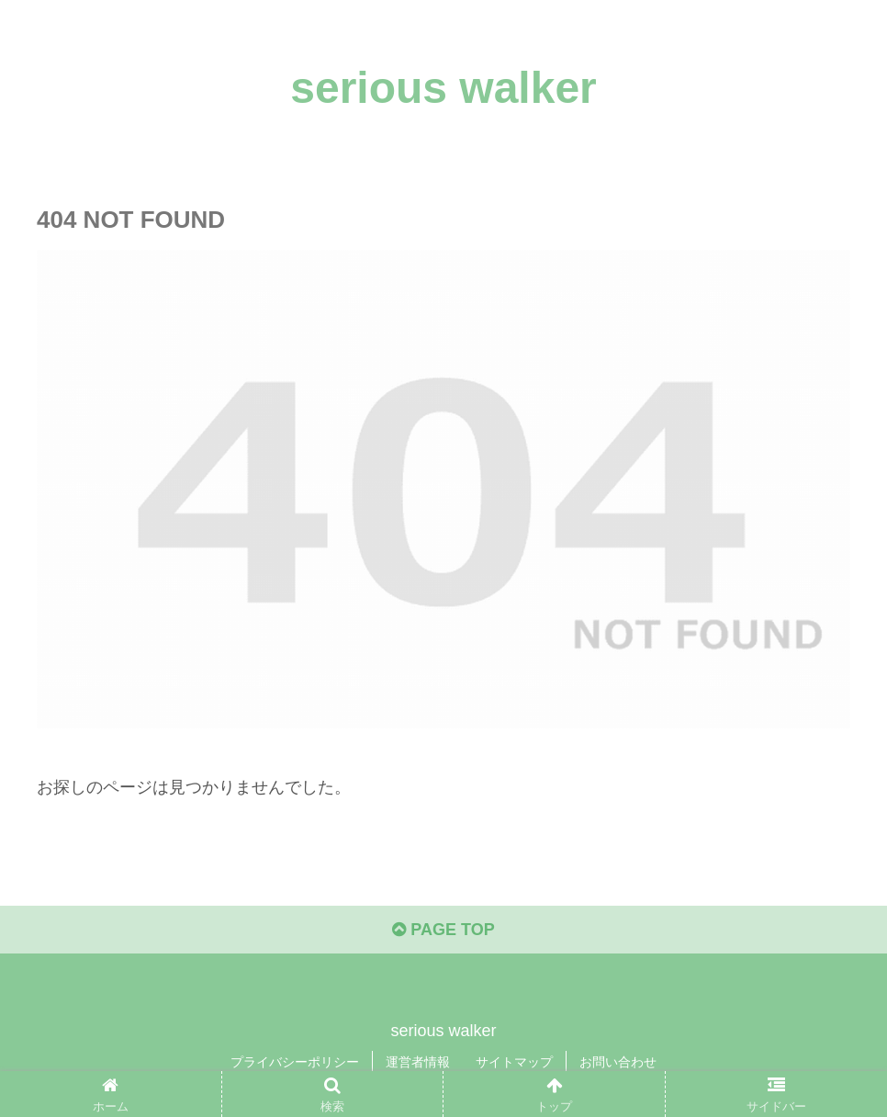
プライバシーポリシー (294, 1062)
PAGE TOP (443, 929)
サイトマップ (514, 1062)
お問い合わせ (618, 1062)
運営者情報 (418, 1062)
